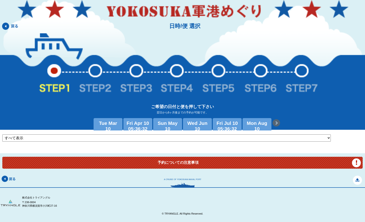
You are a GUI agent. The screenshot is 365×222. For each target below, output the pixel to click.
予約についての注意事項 (178, 162)
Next (276, 123)
